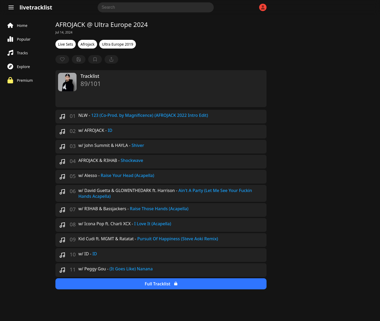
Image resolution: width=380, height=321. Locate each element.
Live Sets (65, 44)
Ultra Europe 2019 (117, 44)
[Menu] (11, 7)
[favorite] (62, 59)
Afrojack (87, 44)
